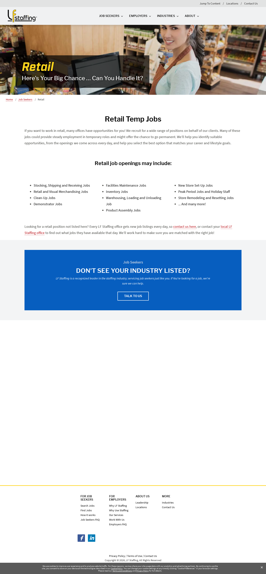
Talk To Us (133, 296)
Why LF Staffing (118, 505)
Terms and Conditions (122, 570)
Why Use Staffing (118, 510)
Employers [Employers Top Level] (138, 16)
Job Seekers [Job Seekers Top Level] (109, 16)
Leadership (142, 502)
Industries (168, 502)
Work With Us (116, 519)
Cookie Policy (117, 568)
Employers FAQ (118, 524)
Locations (232, 3)
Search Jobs (87, 505)
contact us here (184, 226)
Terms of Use (134, 556)
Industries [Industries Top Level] (166, 16)
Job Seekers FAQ (90, 519)
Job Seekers (25, 99)
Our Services (116, 515)
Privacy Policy (142, 570)
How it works (87, 515)
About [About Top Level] (190, 16)
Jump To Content (210, 3)
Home (9, 99)
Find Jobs (86, 510)
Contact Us (251, 3)
